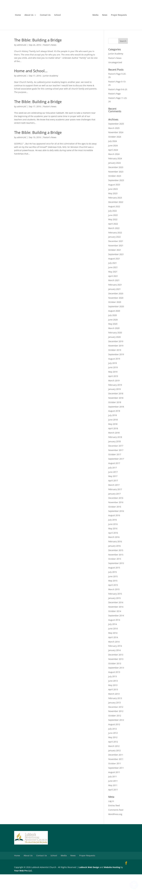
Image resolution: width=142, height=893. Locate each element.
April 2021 (113, 294)
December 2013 (115, 673)
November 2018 (115, 416)
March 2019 (113, 399)
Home (18, 18)
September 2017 (116, 477)
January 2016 (114, 564)
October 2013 (114, 682)
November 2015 (115, 573)
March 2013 (113, 712)
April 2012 (113, 760)
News (121, 18)
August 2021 (114, 277)
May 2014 (112, 651)
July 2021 (112, 281)
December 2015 (115, 569)
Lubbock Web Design (89, 885)
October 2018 (114, 421)
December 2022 (115, 220)
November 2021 (115, 264)
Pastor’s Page (114, 112)
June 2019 (113, 386)
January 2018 (114, 460)
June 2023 (113, 207)
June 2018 (113, 438)
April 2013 (113, 708)
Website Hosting (112, 885)
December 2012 (115, 725)
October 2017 (114, 473)
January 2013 (114, 721)
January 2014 (114, 669)
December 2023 (115, 185)
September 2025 (116, 142)
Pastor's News (49, 63)
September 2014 (116, 634)
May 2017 (112, 494)
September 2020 (116, 325)
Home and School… (30, 89)
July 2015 (112, 590)
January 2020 (114, 355)
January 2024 (114, 181)
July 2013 (112, 695)
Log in (111, 819)
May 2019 (112, 390)
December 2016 (115, 516)
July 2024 (112, 159)
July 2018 (112, 434)
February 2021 (115, 303)
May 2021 (112, 290)
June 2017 (113, 490)
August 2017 (114, 481)
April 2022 (113, 242)
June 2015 (113, 595)
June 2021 (113, 286)
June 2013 (113, 699)
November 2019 (115, 364)
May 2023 (112, 212)
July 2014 (112, 642)
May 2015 (112, 599)
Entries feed (114, 824)
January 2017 (114, 512)
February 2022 (115, 251)
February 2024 (115, 177)
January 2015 (114, 616)
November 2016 (115, 521)
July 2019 (112, 381)
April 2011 (113, 808)
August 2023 (114, 203)
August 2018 (114, 429)
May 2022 (112, 238)
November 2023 (115, 190)
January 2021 (114, 307)
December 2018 (115, 412)
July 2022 (112, 229)
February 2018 (115, 455)
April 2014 (113, 656)
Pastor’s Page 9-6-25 (117, 108)
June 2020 (113, 338)
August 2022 (114, 225)
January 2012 (114, 769)
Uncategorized (115, 81)
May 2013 (112, 703)
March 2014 (113, 660)
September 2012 (116, 738)
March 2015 (113, 608)
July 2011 (112, 795)
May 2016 (112, 547)
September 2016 (116, 529)
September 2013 (116, 686)
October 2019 (114, 368)
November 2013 (115, 677)
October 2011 (114, 782)
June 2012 (113, 751)
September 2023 (116, 199)
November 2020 (115, 316)
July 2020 (112, 334)
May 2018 (112, 442)
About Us (28, 18)
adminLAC (22, 63)
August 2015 (114, 586)
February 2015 (115, 612)
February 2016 (115, 560)
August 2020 (114, 329)
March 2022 (113, 246)
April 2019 (113, 394)
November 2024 (115, 151)
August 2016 (114, 534)
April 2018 (113, 447)
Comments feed (115, 828)
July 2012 (112, 747)
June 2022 (113, 233)
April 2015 (113, 603)
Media (112, 18)
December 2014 (115, 621)
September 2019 (116, 373)
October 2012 (114, 734)
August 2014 (114, 638)
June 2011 (113, 799)
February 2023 (115, 216)
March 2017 (113, 503)
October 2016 (114, 525)
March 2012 (113, 764)
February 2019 (115, 403)
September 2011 (116, 786)
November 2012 (115, 730)
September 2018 (116, 425)
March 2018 (113, 451)
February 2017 (115, 507)
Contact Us (45, 18)
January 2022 (114, 255)
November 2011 (115, 777)
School (57, 18)
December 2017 (115, 464)
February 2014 (115, 664)
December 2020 (115, 312)
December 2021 (115, 259)
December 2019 (115, 360)
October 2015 (114, 577)
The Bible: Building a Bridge (38, 58)
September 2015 (116, 582)
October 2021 (114, 268)
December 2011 (115, 773)
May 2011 (112, 804)
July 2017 (112, 486)
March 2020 (113, 347)
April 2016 (113, 551)
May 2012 (112, 756)
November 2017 (115, 468)
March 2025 (113, 146)
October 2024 (114, 155)
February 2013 (115, 717)
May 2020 (112, 342)
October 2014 (114, 629)
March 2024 (113, 172)
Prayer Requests (71, 34)
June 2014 (113, 647)
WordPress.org (115, 833)
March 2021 (113, 299)
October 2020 (114, 320)
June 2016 (113, 542)
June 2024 (113, 164)
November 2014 (115, 625)
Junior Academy (50, 94)
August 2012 (114, 743)
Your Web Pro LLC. (23, 889)
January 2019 (114, 407)
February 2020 (115, 351)
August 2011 (114, 790)
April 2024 (113, 168)
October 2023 (114, 194)
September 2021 (116, 272)
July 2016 (112, 538)
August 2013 (114, 690)
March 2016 (113, 555)
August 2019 (114, 377)
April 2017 (113, 499)
